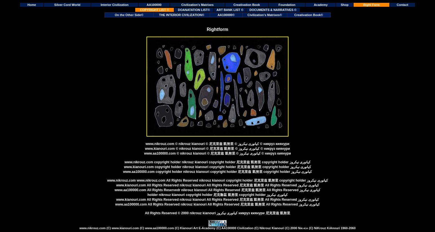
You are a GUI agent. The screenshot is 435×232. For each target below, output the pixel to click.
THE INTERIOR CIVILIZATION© (181, 15)
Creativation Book (247, 4)
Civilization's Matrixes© (264, 15)
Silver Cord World (67, 4)
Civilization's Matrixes (197, 4)
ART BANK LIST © (229, 10)
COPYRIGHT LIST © (154, 10)
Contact (402, 4)
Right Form (371, 4)
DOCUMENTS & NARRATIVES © (273, 10)
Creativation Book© (308, 15)
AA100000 (154, 4)
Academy (321, 4)
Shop (345, 4)
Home (31, 4)
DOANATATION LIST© (194, 10)
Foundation (287, 4)
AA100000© (226, 15)
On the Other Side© (129, 15)
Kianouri (217, 228)
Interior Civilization (114, 4)
